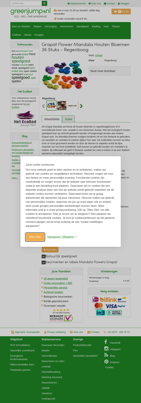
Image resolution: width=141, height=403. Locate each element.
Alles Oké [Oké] (35, 237)
